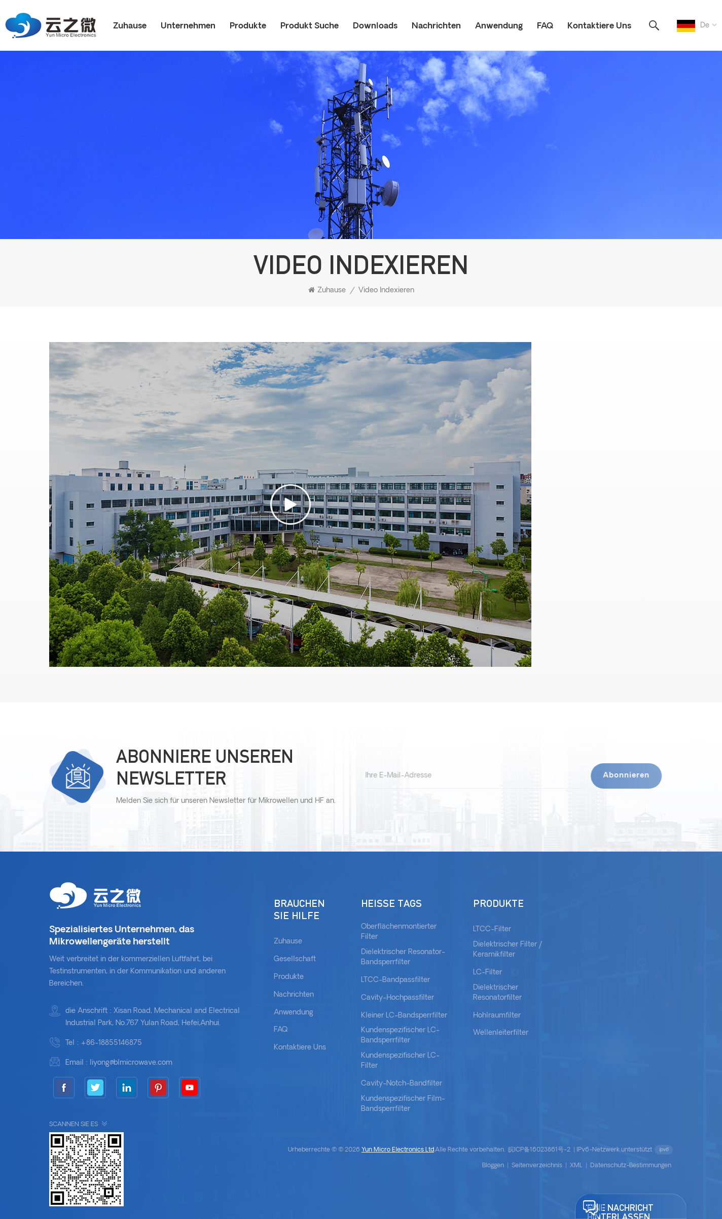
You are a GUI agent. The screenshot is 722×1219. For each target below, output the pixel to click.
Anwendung (499, 26)
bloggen (493, 1166)
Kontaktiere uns (599, 26)
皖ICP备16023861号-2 (539, 1150)
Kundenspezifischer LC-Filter (400, 1061)
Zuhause (130, 26)
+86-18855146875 (111, 1043)
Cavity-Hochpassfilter (397, 998)
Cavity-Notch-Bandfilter (401, 1084)
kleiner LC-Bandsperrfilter (404, 1016)
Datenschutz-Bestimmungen (630, 1166)
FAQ (545, 26)
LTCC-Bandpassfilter (395, 980)
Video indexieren (386, 290)
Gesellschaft (295, 959)
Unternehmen (188, 26)
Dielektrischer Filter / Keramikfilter (508, 950)
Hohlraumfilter (497, 1016)
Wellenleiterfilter (500, 1033)
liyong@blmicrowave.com (131, 1063)
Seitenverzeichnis (537, 1166)
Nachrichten (436, 26)
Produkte (248, 26)
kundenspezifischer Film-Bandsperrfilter (403, 1104)
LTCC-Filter (492, 929)
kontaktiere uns (300, 1048)
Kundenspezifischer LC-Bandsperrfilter (400, 1035)
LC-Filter (487, 972)
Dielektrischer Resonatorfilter (497, 993)
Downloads (375, 26)
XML (576, 1166)
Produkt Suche (309, 26)
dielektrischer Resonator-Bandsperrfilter (403, 957)
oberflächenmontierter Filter (399, 932)
